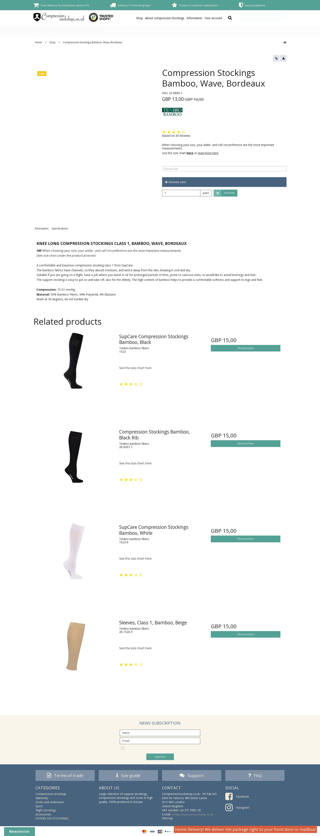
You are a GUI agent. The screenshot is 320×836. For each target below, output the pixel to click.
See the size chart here (135, 368)
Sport (164, 31)
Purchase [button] (224, 193)
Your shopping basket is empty (264, 17)
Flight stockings (197, 31)
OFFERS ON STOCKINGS (274, 31)
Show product (245, 348)
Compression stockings (47, 31)
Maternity (87, 31)
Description (42, 228)
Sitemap (167, 818)
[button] (276, 58)
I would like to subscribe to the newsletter (163, 748)
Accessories (235, 31)
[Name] (160, 733)
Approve (160, 756)
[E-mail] (160, 741)
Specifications (60, 228)
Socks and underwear (127, 31)
